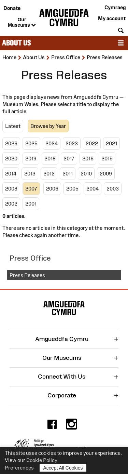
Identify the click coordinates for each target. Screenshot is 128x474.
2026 (11, 143)
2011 (67, 173)
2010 (86, 173)
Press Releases (27, 275)
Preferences (19, 468)
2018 (50, 158)
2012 (49, 173)
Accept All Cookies (63, 468)
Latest (12, 126)
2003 (112, 189)
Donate (11, 8)
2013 (29, 173)
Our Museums (21, 22)
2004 (92, 189)
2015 (107, 158)
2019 (31, 158)
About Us (16, 43)
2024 (51, 143)
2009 (106, 173)
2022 (92, 143)
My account (112, 18)
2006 (52, 189)
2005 (72, 189)
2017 (68, 158)
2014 (10, 173)
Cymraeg (115, 7)
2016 (88, 158)
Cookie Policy (41, 460)
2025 (31, 143)
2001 (31, 204)
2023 (72, 143)
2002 (11, 204)
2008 (11, 189)
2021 (111, 143)
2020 (11, 158)
